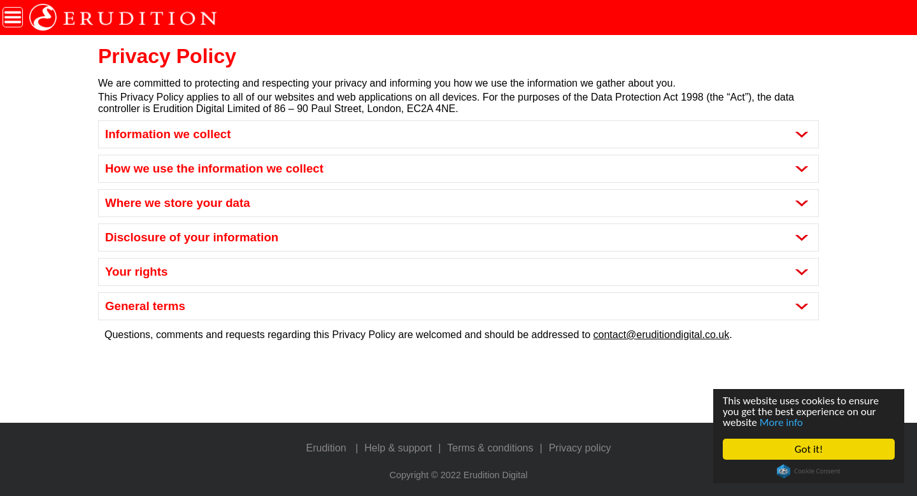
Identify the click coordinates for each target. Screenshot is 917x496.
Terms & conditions (490, 448)
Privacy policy (580, 448)
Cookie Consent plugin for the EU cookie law (809, 471)
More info (781, 422)
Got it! (809, 449)
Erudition (326, 448)
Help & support (398, 448)
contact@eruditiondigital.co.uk (662, 334)
